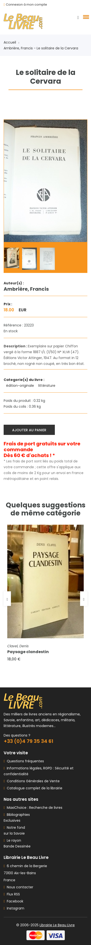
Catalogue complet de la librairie (33, 788)
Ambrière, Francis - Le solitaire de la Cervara (41, 48)
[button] (85, 16)
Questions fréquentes (24, 761)
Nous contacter (18, 887)
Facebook (13, 901)
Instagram (14, 908)
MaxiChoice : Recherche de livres (33, 807)
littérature (47, 385)
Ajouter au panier (29, 430)
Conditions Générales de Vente (32, 781)
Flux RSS (12, 894)
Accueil (11, 42)
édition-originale (20, 385)
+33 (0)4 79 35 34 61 (28, 741)
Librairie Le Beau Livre (57, 925)
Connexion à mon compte (26, 4)
